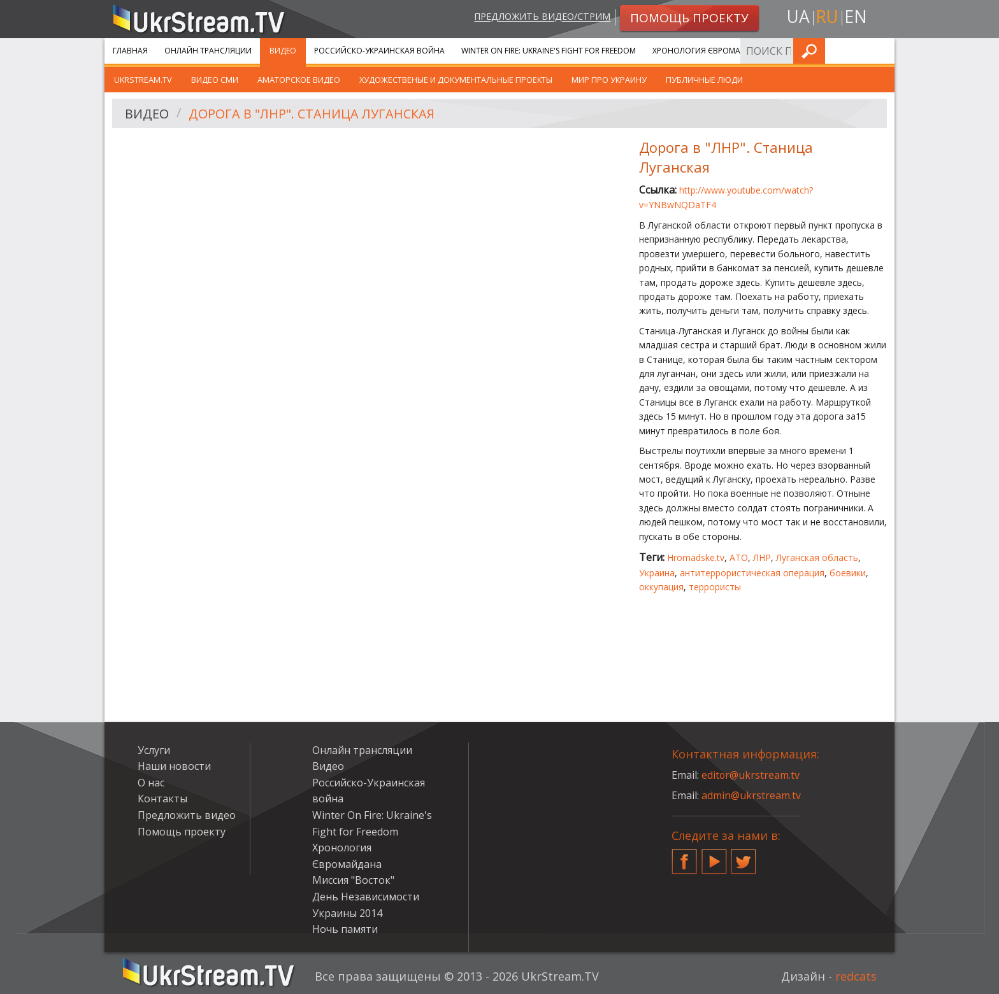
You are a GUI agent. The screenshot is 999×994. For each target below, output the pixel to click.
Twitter (743, 856)
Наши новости (174, 766)
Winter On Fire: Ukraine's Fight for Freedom (548, 50)
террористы (715, 587)
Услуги (798, 50)
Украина (657, 573)
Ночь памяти (345, 929)
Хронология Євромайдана (710, 50)
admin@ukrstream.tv (751, 795)
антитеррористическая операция (752, 573)
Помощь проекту (182, 832)
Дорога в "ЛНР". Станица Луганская (312, 113)
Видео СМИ (214, 79)
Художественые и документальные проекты (455, 79)
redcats (856, 976)
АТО (738, 557)
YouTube (714, 856)
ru (827, 17)
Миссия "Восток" (353, 880)
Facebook (684, 856)
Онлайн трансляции (208, 50)
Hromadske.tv (695, 557)
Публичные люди (704, 79)
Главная (130, 50)
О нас (151, 783)
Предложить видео (187, 815)
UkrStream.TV (143, 79)
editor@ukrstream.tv (750, 775)
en (855, 17)
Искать (881, 50)
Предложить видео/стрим (541, 17)
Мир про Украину (609, 79)
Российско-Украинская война (379, 50)
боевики (848, 573)
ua (798, 17)
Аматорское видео (298, 79)
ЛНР (762, 557)
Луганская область (817, 557)
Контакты (162, 799)
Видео (283, 50)
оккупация (661, 587)
